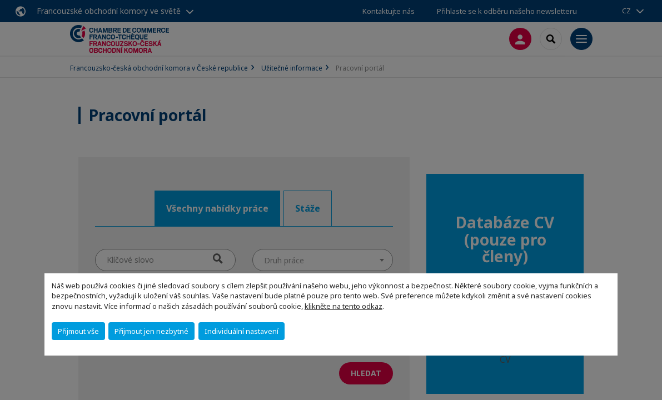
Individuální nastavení (241, 331)
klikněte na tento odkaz (343, 306)
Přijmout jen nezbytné (151, 331)
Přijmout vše (78, 331)
